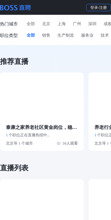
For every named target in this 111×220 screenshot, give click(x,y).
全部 (31, 24)
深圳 (92, 24)
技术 (105, 35)
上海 (61, 24)
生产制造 (65, 35)
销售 (46, 35)
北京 (46, 24)
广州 (77, 24)
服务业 (87, 35)
